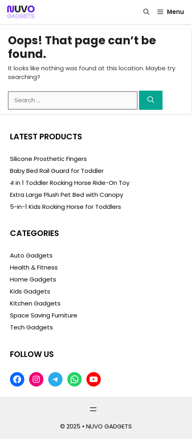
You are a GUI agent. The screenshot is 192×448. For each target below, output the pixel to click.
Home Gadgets (33, 279)
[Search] (151, 100)
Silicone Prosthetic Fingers (48, 159)
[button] (146, 12)
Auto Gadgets (31, 255)
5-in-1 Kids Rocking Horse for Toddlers (65, 206)
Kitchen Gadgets (35, 303)
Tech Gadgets (31, 327)
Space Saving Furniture (43, 315)
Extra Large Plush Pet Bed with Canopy (66, 194)
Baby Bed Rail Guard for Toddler (57, 171)
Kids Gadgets (30, 291)
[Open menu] (93, 409)
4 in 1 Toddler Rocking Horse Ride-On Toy (69, 182)
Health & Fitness (34, 267)
